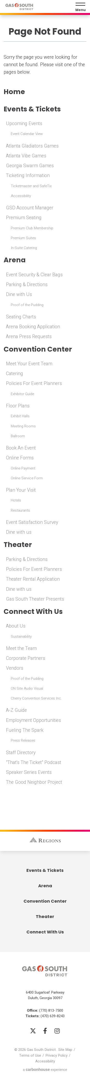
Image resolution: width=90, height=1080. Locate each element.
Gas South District (19, 6)
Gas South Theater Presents (35, 599)
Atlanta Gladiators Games (32, 146)
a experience (45, 1069)
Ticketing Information (28, 175)
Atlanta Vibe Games (26, 156)
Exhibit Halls (20, 416)
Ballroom (18, 436)
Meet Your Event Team (29, 363)
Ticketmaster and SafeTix (31, 186)
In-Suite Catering (24, 248)
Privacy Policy (56, 1055)
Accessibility (21, 196)
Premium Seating (24, 217)
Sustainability (21, 636)
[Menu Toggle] (80, 7)
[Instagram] (57, 1030)
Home (14, 92)
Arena (15, 260)
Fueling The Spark (24, 730)
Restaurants (20, 510)
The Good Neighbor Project (34, 782)
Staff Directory (21, 752)
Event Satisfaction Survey (32, 522)
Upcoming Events (24, 123)
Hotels (16, 500)
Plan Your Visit (21, 490)
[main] (45, 400)
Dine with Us (19, 294)
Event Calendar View (27, 133)
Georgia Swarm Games (30, 165)
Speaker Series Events (29, 772)
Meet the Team (21, 648)
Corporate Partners (25, 658)
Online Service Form (27, 478)
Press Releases (23, 740)
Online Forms (20, 458)
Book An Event (21, 448)
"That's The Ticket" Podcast (33, 762)
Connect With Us (33, 611)
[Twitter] (33, 1030)
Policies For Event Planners (34, 383)
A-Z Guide (16, 710)
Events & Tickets (32, 109)
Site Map (65, 1049)
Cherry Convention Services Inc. (36, 698)
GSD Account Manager (29, 208)
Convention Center (38, 349)
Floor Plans (18, 406)
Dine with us (18, 532)
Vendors (14, 668)
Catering (14, 373)
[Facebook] (45, 1030)
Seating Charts (21, 317)
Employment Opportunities (33, 720)
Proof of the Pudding (27, 305)
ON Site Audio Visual (27, 688)
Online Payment (23, 468)
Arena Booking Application (33, 326)
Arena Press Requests (29, 336)
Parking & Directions (27, 284)
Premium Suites (23, 238)
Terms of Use (30, 1055)
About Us (15, 626)
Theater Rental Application (33, 579)
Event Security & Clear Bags (34, 274)
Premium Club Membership (32, 228)
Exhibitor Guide (22, 394)
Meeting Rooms (23, 426)
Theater (18, 544)
